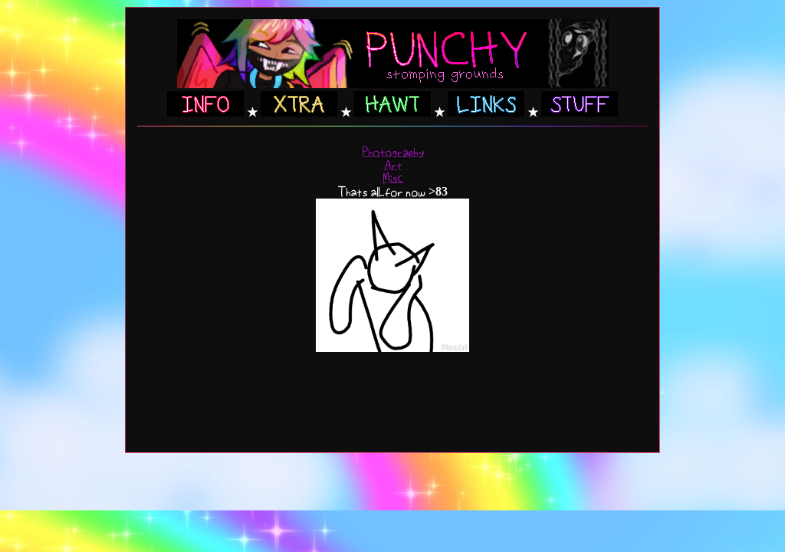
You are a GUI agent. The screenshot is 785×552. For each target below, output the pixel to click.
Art (393, 165)
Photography (393, 152)
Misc (393, 178)
